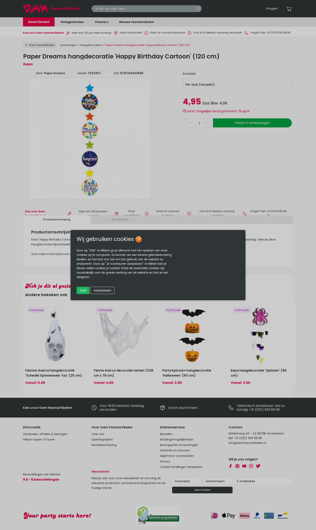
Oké (83, 290)
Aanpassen (102, 290)
